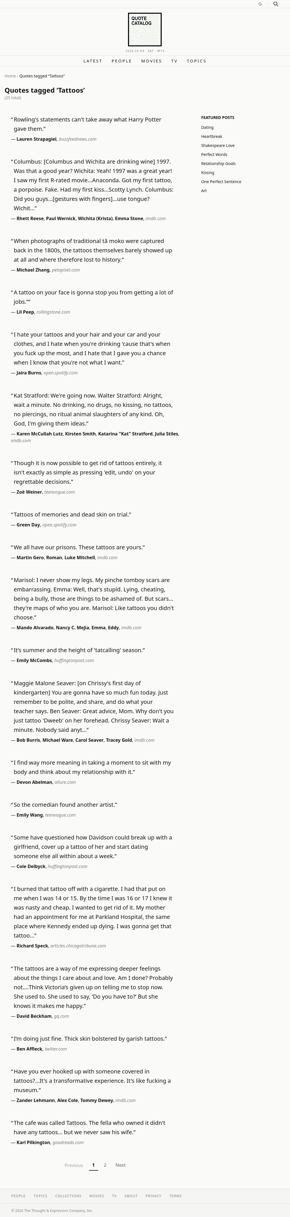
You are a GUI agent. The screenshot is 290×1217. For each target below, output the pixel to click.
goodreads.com (68, 1142)
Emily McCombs (34, 660)
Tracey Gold (119, 740)
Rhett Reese (30, 218)
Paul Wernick (61, 218)
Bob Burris (28, 740)
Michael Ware (57, 740)
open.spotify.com (61, 373)
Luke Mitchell (80, 557)
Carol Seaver (89, 740)
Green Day (28, 525)
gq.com (61, 1016)
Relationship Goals (218, 163)
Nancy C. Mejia (72, 627)
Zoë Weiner (29, 492)
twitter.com (56, 1049)
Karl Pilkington (33, 1142)
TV (174, 61)
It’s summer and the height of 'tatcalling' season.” (79, 650)
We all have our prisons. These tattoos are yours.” (79, 547)
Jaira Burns (29, 373)
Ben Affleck (29, 1049)
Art (204, 190)
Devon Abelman (34, 782)
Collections (68, 1196)
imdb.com (156, 218)
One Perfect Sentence (221, 181)
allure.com (65, 782)
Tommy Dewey (96, 1100)
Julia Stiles (166, 434)
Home (10, 76)
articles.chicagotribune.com (78, 946)
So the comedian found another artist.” (65, 804)
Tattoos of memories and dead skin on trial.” (72, 514)
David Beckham (34, 1016)
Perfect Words (214, 154)
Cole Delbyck (31, 866)
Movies (151, 61)
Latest (93, 61)
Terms (175, 1196)
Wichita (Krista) (95, 218)
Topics (197, 61)
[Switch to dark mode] (260, 4)
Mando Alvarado (35, 627)
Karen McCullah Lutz (40, 434)
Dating (207, 127)
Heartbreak (211, 136)
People (122, 61)
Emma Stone (129, 218)
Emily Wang (30, 815)
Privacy (153, 1196)
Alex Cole (67, 1100)
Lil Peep (25, 312)
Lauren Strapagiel (37, 139)
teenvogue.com (59, 492)
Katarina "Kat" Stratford (125, 434)
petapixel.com (66, 270)
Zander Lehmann (36, 1100)
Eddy (113, 627)
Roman (54, 557)
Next (121, 1165)
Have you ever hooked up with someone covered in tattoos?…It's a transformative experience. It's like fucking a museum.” (92, 1081)
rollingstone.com (53, 312)
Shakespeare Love (217, 145)
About (131, 1196)
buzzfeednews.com (78, 139)
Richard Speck (32, 946)
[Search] (276, 4)
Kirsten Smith (80, 434)
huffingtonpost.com (74, 660)
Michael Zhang (33, 270)
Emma (98, 627)
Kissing (207, 172)
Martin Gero (30, 557)
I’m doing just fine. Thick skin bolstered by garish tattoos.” (90, 1038)
